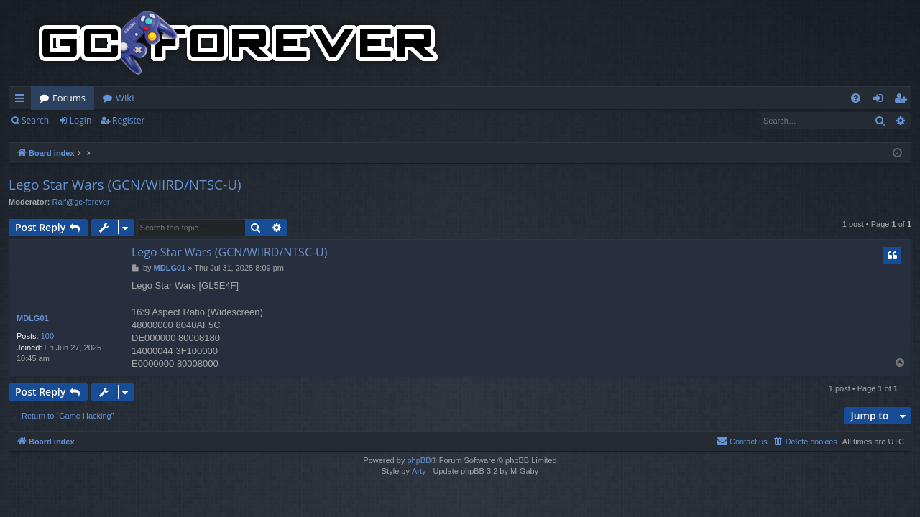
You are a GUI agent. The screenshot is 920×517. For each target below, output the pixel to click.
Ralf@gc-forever (81, 201)
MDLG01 (33, 318)
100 (47, 336)
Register (128, 120)
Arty (419, 471)
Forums (69, 97)
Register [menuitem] (903, 100)
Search (35, 120)
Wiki (125, 97)
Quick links (22, 100)
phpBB (419, 460)
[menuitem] (856, 98)
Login (80, 120)
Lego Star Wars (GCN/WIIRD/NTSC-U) (125, 184)
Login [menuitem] (881, 100)
